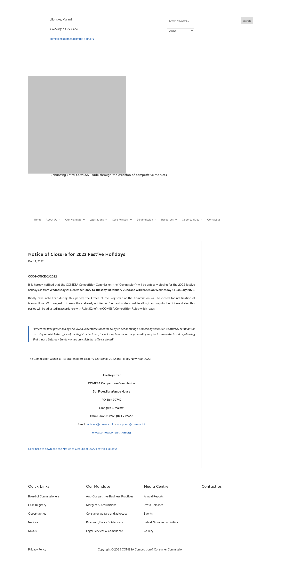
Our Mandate (73, 219)
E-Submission (145, 219)
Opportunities (190, 219)
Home (37, 219)
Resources (167, 219)
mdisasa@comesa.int (99, 424)
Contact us (213, 219)
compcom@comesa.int (131, 424)
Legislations (97, 219)
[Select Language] (180, 30)
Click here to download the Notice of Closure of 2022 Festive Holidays (72, 448)
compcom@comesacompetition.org (72, 38)
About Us (51, 219)
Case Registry (120, 219)
